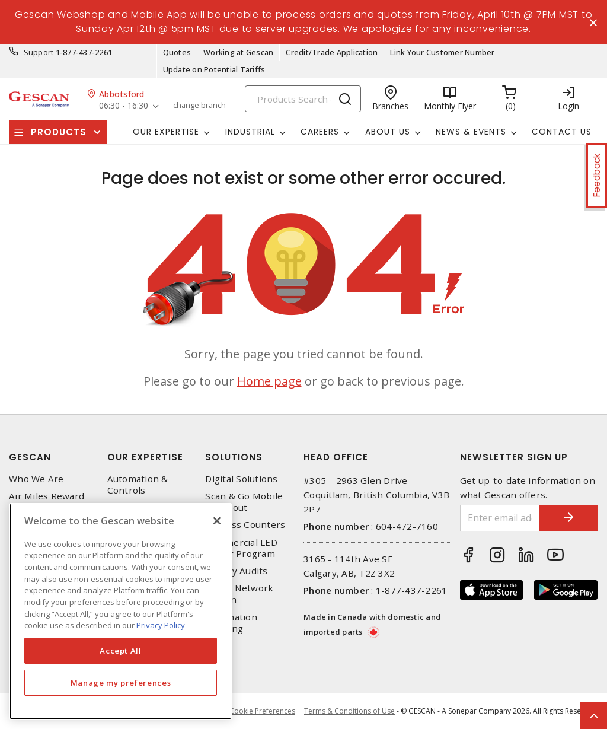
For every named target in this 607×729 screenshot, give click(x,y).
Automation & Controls (137, 484)
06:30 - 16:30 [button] (123, 106)
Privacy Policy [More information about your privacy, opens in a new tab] (160, 625)
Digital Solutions (241, 479)
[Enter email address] (500, 518)
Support (39, 52)
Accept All (121, 650)
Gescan (30, 457)
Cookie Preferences (262, 711)
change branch (199, 105)
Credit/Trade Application (332, 52)
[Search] (303, 98)
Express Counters (245, 525)
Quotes (177, 52)
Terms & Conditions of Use (349, 711)
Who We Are (36, 479)
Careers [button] (320, 132)
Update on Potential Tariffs (214, 69)
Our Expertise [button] (166, 132)
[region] (120, 611)
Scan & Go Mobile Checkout (244, 502)
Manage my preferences (121, 682)
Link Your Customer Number (442, 52)
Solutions (234, 457)
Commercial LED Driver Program (241, 548)
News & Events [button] (471, 132)
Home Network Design (239, 593)
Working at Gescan (238, 52)
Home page (269, 381)
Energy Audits (236, 571)
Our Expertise (145, 457)
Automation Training (231, 623)
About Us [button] (387, 132)
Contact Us (562, 132)
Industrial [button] (250, 132)
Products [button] (59, 132)
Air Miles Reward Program (46, 502)
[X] (217, 521)
